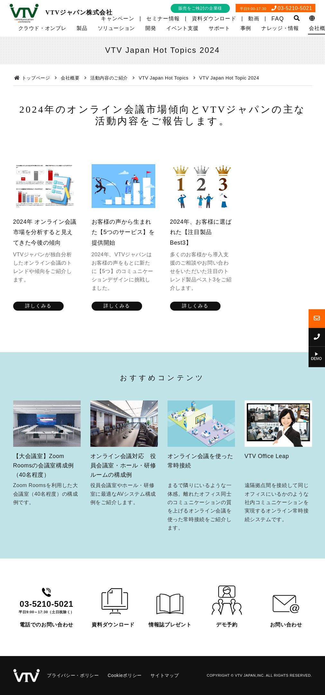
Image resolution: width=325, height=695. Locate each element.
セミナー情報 (163, 18)
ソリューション (116, 28)
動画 (253, 18)
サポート (219, 28)
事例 (245, 28)
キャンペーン (117, 18)
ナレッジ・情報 (280, 28)
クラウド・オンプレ (42, 28)
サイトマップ (164, 675)
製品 (82, 28)
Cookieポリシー (125, 675)
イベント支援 (182, 28)
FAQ (277, 19)
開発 (150, 28)
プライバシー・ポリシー (73, 675)
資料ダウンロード (214, 18)
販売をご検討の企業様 (200, 8)
